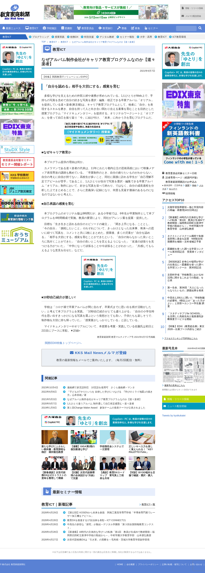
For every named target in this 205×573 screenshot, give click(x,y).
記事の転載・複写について (174, 564)
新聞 (187, 185)
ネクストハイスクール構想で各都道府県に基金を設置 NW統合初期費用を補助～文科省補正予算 (185, 239)
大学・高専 (146, 36)
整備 (121, 28)
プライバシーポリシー (148, 564)
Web (194, 185)
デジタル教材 (107, 36)
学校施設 (49, 28)
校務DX (74, 36)
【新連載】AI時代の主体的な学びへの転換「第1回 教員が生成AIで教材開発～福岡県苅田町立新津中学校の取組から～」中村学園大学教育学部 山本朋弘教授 (186, 223)
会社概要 (130, 564)
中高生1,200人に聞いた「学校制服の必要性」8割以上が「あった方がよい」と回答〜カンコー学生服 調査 (186, 302)
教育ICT (31, 28)
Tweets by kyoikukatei (173, 415)
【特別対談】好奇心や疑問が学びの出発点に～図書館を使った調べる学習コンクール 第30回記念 (185, 264)
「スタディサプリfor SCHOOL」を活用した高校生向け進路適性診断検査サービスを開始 (185, 316)
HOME (120, 564)
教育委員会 (85, 28)
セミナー (151, 28)
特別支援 (89, 36)
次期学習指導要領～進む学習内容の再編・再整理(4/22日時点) (185, 208)
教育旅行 (105, 28)
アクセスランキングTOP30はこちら (181, 338)
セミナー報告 (127, 36)
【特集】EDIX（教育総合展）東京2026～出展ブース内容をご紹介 (185, 328)
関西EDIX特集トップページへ (63, 343)
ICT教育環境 (179, 36)
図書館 (66, 28)
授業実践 (59, 36)
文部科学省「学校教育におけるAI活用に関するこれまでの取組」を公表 (185, 277)
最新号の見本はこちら (174, 385)
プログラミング (40, 36)
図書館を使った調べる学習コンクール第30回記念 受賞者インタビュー (185, 251)
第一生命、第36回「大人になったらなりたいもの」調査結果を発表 (185, 289)
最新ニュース (11, 28)
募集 (135, 28)
